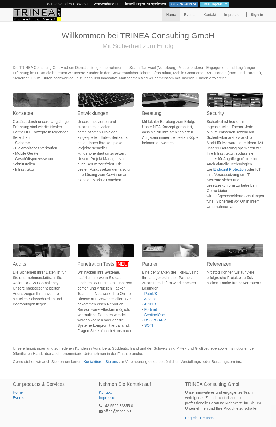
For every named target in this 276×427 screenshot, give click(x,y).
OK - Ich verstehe (183, 4)
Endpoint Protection (229, 169)
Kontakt (105, 392)
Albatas (150, 299)
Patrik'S (150, 293)
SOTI (148, 325)
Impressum (108, 398)
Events (18, 398)
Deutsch (207, 418)
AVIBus (150, 304)
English (191, 418)
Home (18, 392)
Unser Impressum (214, 4)
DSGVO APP (155, 320)
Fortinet (150, 309)
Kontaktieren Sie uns (100, 361)
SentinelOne (154, 315)
